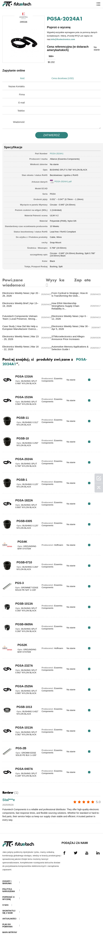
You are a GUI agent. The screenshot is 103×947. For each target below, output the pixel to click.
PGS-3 (18, 584)
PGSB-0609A (23, 626)
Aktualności (9, 921)
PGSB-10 (22, 441)
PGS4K (21, 544)
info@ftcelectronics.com (63, 39)
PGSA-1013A (23, 730)
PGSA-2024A (23, 461)
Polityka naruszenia (8, 893)
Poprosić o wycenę (8, 901)
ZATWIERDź (51, 135)
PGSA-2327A (23, 668)
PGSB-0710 (23, 565)
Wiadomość (19, 122)
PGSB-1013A (23, 606)
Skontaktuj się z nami (8, 915)
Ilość (22, 78)
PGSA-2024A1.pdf (63, 181)
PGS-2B (20, 750)
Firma (22, 94)
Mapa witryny (9, 935)
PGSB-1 (21, 482)
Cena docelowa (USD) (64, 78)
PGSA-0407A (23, 771)
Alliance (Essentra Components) (65, 159)
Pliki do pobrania (7, 928)
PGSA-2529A (23, 688)
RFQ (90, 382)
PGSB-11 (22, 420)
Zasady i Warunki (6, 885)
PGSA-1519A (23, 399)
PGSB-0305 (23, 523)
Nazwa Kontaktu (16, 86)
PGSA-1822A (23, 503)
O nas (5, 908)
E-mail (21, 102)
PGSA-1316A (23, 379)
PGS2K (21, 647)
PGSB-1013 (23, 709)
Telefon (21, 110)
